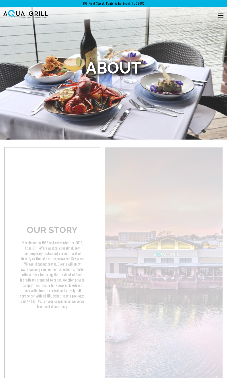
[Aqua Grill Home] (25, 13)
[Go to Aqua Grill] (113, 3)
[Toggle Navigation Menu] (220, 15)
